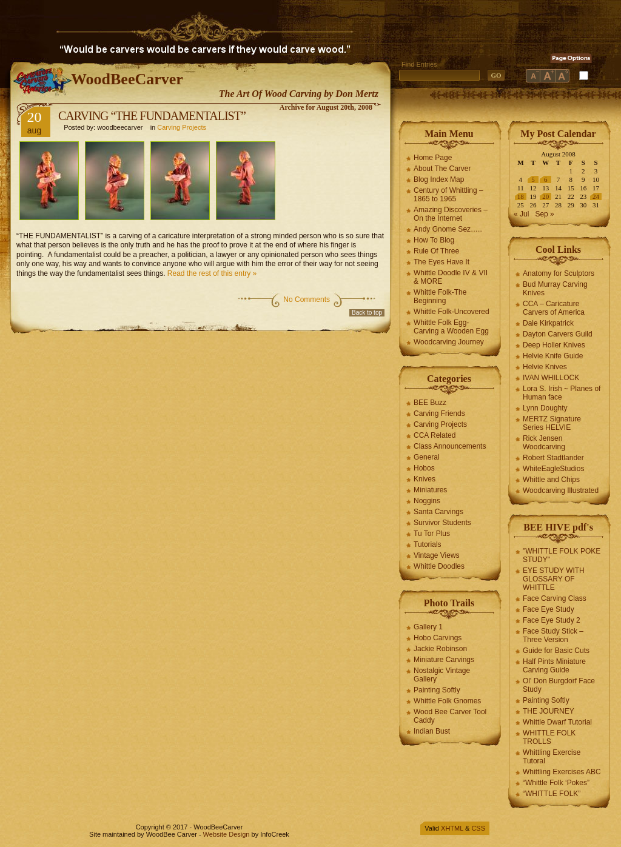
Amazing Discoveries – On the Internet (451, 214)
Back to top (367, 312)
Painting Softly (437, 690)
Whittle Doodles (439, 566)
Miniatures (430, 490)
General (427, 457)
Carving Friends (439, 413)
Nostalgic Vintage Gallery (442, 674)
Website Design (226, 834)
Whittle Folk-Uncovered (451, 311)
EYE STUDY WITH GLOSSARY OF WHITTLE (554, 579)
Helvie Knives (545, 367)
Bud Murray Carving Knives (555, 288)
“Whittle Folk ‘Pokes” (556, 782)
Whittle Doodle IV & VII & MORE (451, 277)
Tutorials (427, 544)
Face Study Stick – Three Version (553, 635)
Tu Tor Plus (432, 533)
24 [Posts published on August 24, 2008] (595, 196)
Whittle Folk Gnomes (447, 701)
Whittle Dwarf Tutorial (557, 722)
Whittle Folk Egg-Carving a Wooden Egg (451, 326)
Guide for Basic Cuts (556, 650)
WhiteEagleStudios (553, 468)
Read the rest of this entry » (212, 273)
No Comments (306, 299)
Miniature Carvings (444, 659)
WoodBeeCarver (127, 79)
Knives (424, 479)
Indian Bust (432, 731)
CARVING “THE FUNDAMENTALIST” (152, 115)
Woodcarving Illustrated (561, 490)
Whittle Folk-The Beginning (440, 296)
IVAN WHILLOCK (551, 377)
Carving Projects (181, 127)
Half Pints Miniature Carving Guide (554, 665)
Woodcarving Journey (449, 342)
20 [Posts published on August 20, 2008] (545, 196)
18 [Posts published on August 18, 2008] (520, 196)
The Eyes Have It (441, 262)
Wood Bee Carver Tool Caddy (450, 716)
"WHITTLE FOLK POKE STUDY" (561, 555)
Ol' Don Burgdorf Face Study (559, 685)
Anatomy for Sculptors (558, 273)
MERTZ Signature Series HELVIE (552, 423)
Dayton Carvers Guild (557, 334)
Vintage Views (437, 555)
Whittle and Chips (551, 479)
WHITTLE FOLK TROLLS (549, 737)
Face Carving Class (554, 598)
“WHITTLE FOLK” (551, 793)
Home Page (433, 157)
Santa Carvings (438, 511)
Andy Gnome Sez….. (448, 229)
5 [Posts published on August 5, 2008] (533, 179)
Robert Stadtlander (553, 458)
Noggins (427, 501)
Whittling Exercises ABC (562, 772)
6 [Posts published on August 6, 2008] (546, 179)
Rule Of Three (436, 251)
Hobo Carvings (438, 638)
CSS (478, 828)
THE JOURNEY (548, 711)
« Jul (521, 214)
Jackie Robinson (440, 648)
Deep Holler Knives (554, 345)
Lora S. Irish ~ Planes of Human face (561, 392)
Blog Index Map (439, 179)
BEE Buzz (430, 402)
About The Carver (442, 168)
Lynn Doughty (545, 408)
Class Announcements (450, 446)
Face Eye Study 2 (551, 620)
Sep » (544, 214)
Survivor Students (442, 522)
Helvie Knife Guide (553, 356)
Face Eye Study (548, 609)
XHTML (452, 828)
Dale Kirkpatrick (548, 323)
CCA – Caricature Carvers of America (554, 308)
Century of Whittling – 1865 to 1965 (448, 194)
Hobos (424, 468)
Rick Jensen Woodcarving (544, 442)
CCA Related (434, 435)
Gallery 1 (428, 627)
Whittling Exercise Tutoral (551, 756)
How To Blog (434, 240)
